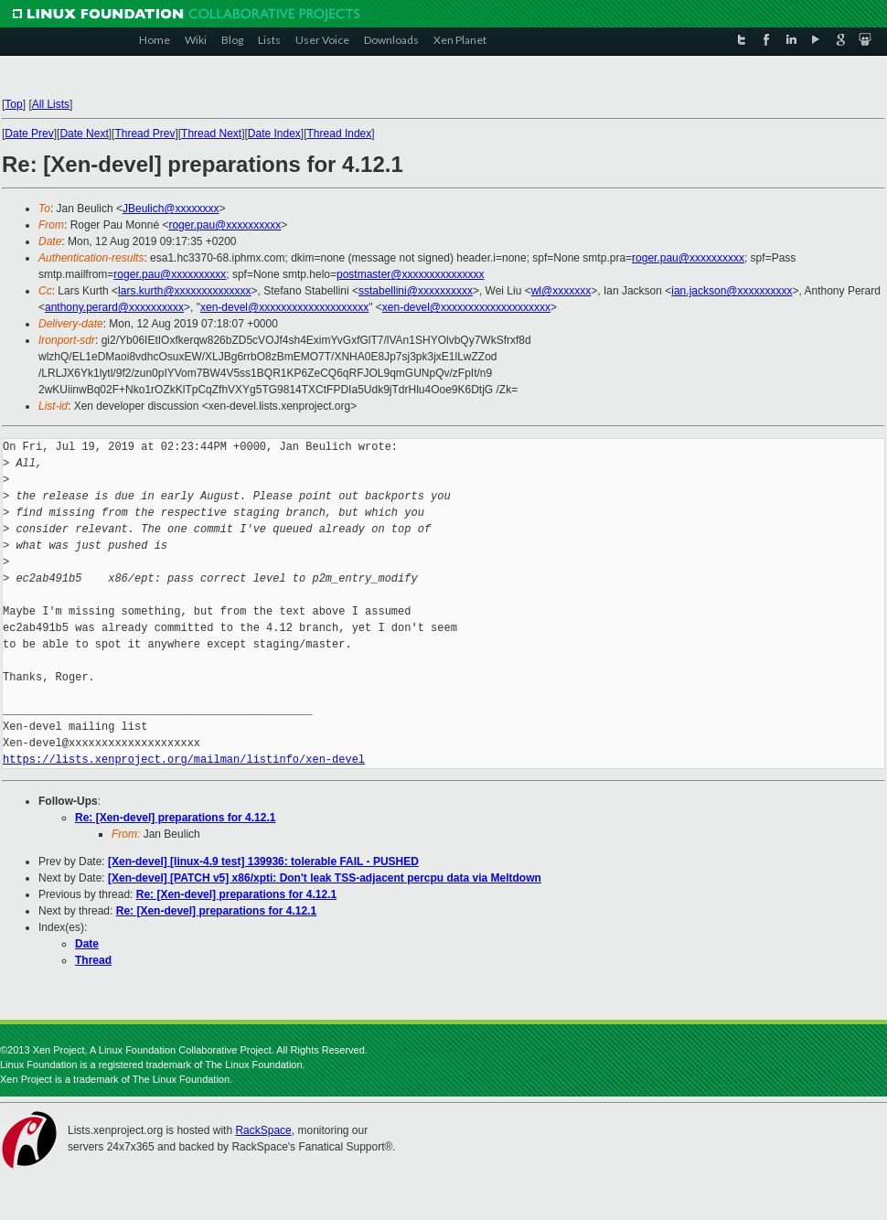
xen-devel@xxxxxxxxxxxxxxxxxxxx (284, 307)
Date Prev (29, 133)
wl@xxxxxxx (561, 290)
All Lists (50, 104)
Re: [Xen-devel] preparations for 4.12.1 (175, 817)
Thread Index (339, 133)
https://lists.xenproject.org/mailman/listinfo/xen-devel (184, 759)
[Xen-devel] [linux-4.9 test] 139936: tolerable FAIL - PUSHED (263, 861)
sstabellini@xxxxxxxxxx (415, 290)
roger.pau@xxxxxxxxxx (224, 225)
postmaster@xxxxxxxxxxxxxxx (411, 274)
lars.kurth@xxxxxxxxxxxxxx (184, 290)
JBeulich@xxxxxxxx (171, 208)
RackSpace (263, 1130)
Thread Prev (144, 133)
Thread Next (211, 133)
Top (13, 104)
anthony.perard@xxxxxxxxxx (114, 307)
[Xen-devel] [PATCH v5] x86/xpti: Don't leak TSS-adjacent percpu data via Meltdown (324, 878)
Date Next (83, 133)
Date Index (274, 133)
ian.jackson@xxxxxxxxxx (731, 290)
